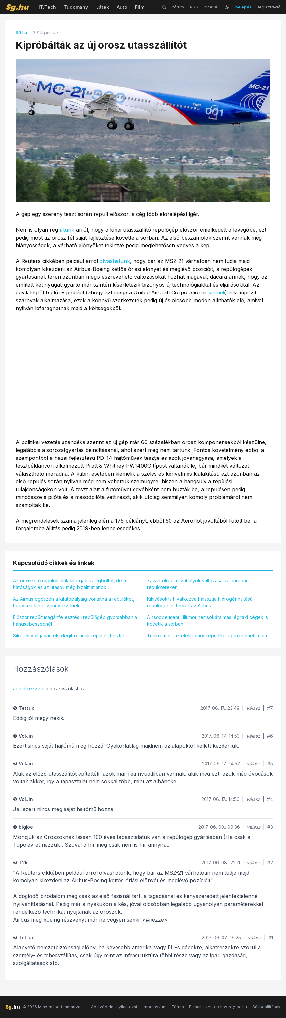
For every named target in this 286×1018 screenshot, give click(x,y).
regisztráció (269, 7)
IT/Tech (47, 7)
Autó (122, 7)
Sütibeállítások (266, 1006)
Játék (102, 7)
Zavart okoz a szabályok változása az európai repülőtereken (197, 584)
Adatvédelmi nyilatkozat (114, 1006)
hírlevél (211, 7)
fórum (178, 7)
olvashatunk (114, 261)
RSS (194, 7)
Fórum (178, 1006)
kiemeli (216, 292)
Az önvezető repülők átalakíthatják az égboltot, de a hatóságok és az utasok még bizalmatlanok (69, 584)
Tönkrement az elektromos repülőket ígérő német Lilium (207, 635)
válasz (253, 708)
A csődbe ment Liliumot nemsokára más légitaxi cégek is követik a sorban (207, 620)
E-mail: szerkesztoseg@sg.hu (218, 1006)
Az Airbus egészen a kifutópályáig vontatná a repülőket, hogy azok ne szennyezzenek (73, 602)
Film (139, 7)
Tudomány (76, 7)
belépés (243, 7)
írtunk (67, 229)
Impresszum (155, 1006)
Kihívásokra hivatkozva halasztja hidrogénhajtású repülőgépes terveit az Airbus (200, 602)
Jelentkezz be (29, 688)
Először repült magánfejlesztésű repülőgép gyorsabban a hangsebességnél (75, 620)
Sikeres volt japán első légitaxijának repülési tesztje (68, 635)
